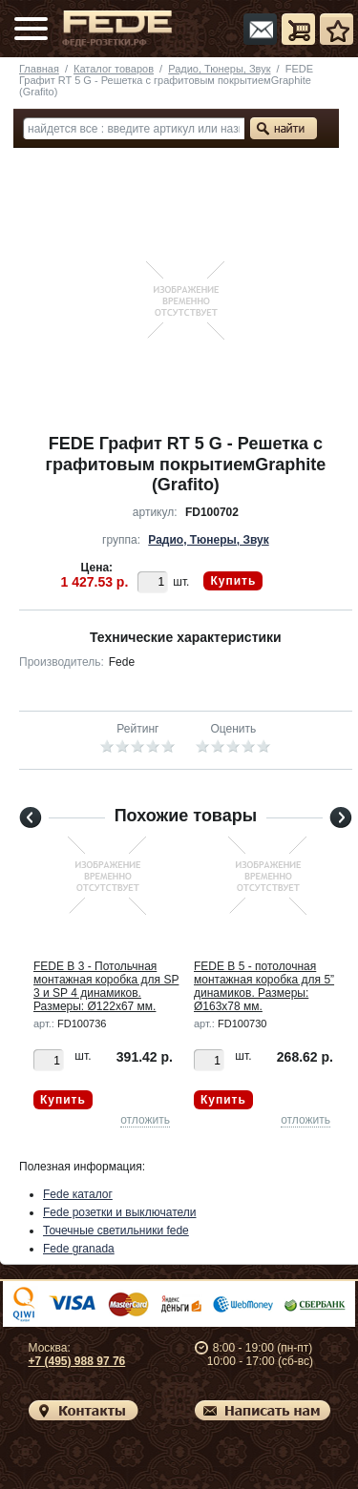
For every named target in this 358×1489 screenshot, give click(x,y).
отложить (145, 1120)
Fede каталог (78, 1194)
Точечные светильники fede (116, 1230)
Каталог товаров (114, 68)
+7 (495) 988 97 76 (77, 1361)
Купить (233, 581)
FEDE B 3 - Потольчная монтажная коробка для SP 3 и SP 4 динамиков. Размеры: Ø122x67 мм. (106, 986)
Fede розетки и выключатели (120, 1212)
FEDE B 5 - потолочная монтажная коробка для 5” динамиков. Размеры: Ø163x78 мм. (264, 986)
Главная (39, 68)
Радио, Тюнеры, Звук (219, 68)
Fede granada (79, 1248)
